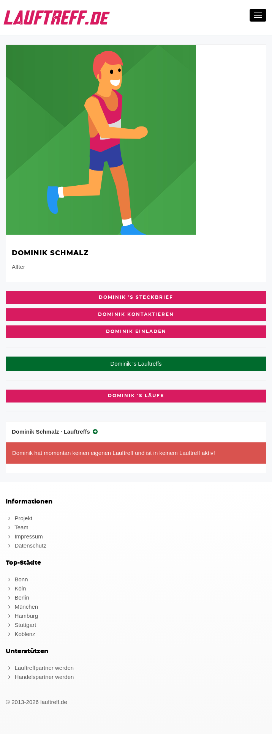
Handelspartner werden (40, 677)
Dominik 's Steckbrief (136, 297)
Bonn (17, 579)
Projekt (19, 518)
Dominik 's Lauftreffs (135, 363)
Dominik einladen (136, 331)
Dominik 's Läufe (136, 395)
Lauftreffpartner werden (40, 668)
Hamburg (22, 615)
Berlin (17, 597)
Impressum (24, 536)
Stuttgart (21, 625)
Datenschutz (26, 545)
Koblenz (20, 634)
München (22, 606)
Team (17, 527)
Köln (16, 588)
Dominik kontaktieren (136, 314)
